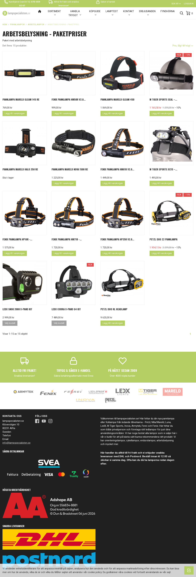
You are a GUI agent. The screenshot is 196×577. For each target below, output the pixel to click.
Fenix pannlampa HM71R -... (67, 239)
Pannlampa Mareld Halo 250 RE (20, 169)
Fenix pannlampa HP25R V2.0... (117, 239)
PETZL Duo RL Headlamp (113, 309)
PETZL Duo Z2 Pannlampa (163, 239)
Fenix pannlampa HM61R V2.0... (117, 169)
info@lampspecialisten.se (16, 442)
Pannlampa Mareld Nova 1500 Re (70, 169)
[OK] (189, 570)
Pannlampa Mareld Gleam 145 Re (20, 99)
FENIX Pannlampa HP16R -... (17, 239)
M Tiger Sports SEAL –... (163, 99)
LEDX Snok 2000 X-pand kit (17, 309)
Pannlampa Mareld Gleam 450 (117, 99)
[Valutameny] (176, 3)
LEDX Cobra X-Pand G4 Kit (66, 309)
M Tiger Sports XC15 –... (163, 169)
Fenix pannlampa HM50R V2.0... (69, 99)
